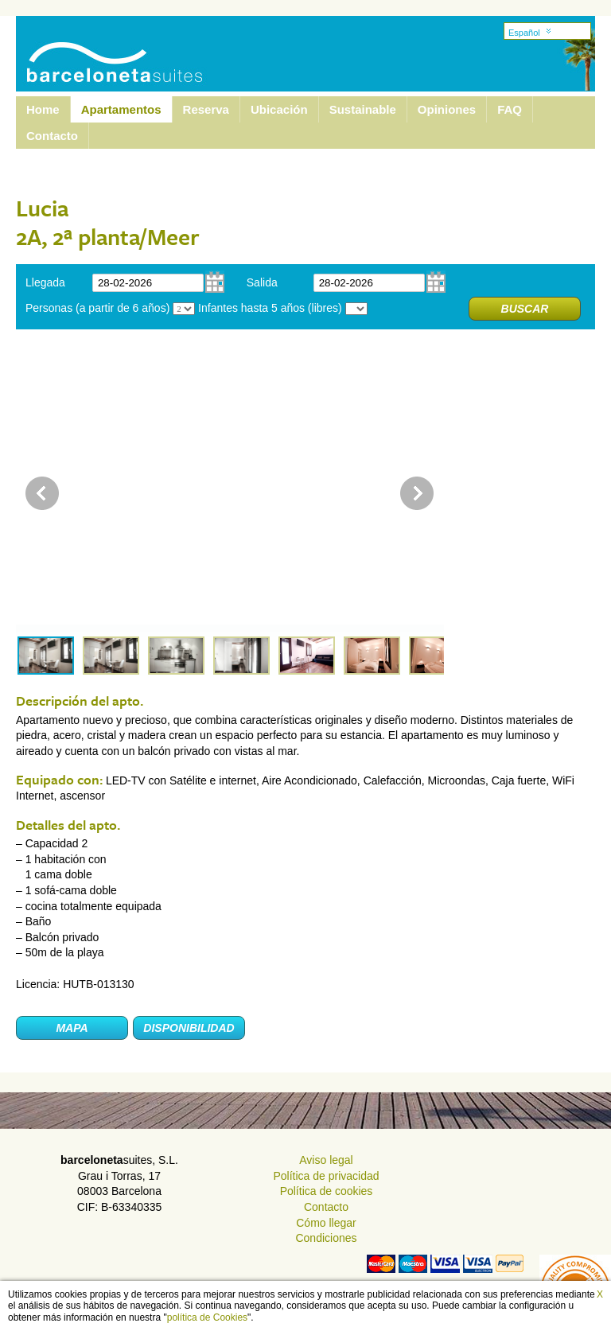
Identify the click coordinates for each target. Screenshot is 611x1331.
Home (43, 109)
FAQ (509, 109)
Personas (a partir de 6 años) (97, 308)
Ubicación (279, 109)
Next (417, 493)
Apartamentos (121, 109)
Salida (262, 282)
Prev (42, 493)
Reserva (206, 109)
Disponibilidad (188, 1028)
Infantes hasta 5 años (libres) (270, 308)
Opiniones (447, 109)
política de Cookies (207, 1317)
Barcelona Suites (104, 42)
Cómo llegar (326, 1222)
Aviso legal (325, 1160)
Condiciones (325, 1238)
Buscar (525, 308)
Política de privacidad (326, 1175)
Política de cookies (326, 1191)
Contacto (52, 135)
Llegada (45, 282)
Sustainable (362, 109)
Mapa (72, 1028)
